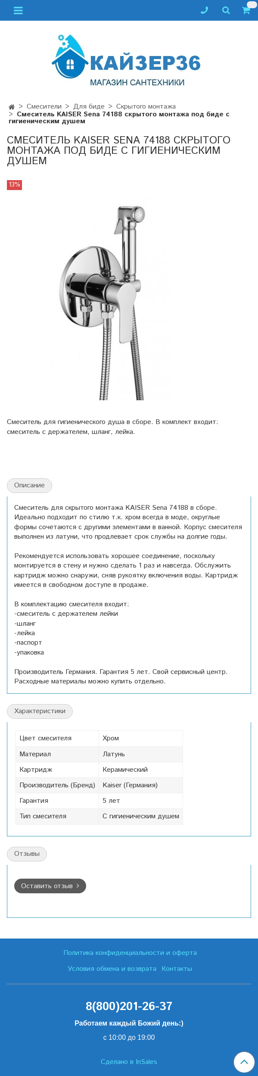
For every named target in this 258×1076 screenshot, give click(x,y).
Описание (29, 485)
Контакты (177, 969)
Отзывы (27, 854)
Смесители (44, 107)
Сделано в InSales (129, 1062)
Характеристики (39, 711)
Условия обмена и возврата (112, 969)
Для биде (89, 107)
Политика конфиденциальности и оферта (130, 953)
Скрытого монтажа (146, 107)
